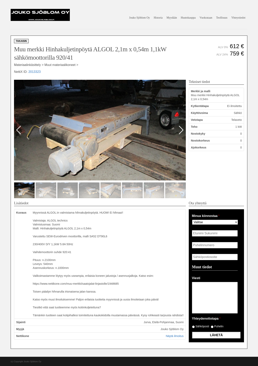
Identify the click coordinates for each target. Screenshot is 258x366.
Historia (158, 17)
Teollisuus (221, 17)
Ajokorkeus (198, 147)
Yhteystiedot (238, 17)
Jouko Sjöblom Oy (139, 17)
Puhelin (218, 326)
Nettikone (22, 336)
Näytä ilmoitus (174, 336)
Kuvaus (21, 212)
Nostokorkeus (200, 140)
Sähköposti (202, 326)
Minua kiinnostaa (206, 216)
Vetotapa (197, 119)
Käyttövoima (199, 112)
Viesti (196, 278)
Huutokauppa (188, 17)
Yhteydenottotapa (206, 318)
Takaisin (21, 41)
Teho (194, 126)
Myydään (171, 17)
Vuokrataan (206, 17)
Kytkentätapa (200, 106)
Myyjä (20, 329)
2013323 (34, 71)
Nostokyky (198, 133)
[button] (181, 130)
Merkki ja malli (200, 91)
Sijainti (20, 322)
